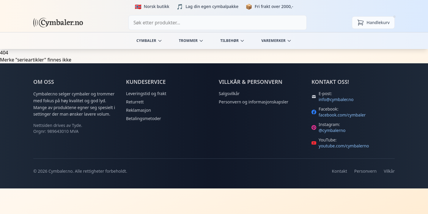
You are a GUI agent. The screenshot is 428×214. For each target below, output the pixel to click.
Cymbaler (149, 40)
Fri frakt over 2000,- (274, 6)
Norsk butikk (156, 6)
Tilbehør (232, 40)
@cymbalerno (332, 130)
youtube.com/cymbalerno (344, 146)
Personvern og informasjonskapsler (253, 102)
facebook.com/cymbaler (342, 115)
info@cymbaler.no (336, 99)
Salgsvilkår (229, 93)
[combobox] (217, 22)
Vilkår (389, 171)
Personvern (365, 171)
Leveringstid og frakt (146, 93)
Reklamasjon (138, 110)
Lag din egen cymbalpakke (211, 6)
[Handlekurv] (373, 22)
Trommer (191, 40)
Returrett (135, 102)
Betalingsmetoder (143, 118)
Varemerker (276, 40)
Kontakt (339, 171)
